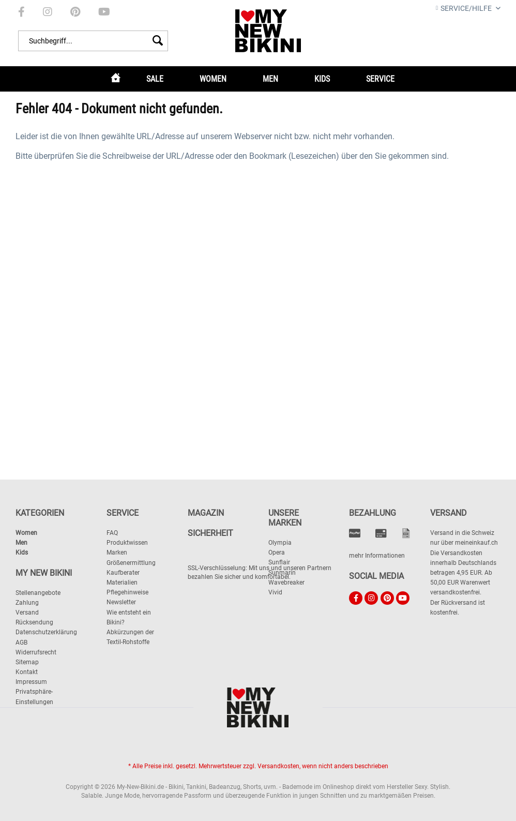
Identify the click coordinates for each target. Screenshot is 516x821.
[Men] (270, 79)
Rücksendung (34, 622)
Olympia (280, 542)
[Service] (380, 79)
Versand (27, 612)
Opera (276, 552)
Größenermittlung (131, 562)
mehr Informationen (377, 555)
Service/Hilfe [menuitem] (464, 8)
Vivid (275, 592)
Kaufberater (123, 572)
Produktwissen (127, 542)
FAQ (112, 532)
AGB (21, 642)
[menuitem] (21, 12)
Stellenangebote (38, 592)
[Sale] (154, 79)
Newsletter (121, 602)
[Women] (213, 79)
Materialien (122, 582)
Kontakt (27, 672)
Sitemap (27, 662)
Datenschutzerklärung (46, 632)
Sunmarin (282, 572)
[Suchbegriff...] (93, 41)
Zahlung (27, 602)
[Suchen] (157, 41)
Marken (117, 552)
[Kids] (322, 79)
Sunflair (279, 562)
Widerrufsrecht (36, 652)
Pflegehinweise (127, 592)
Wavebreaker (286, 582)
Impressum (31, 681)
